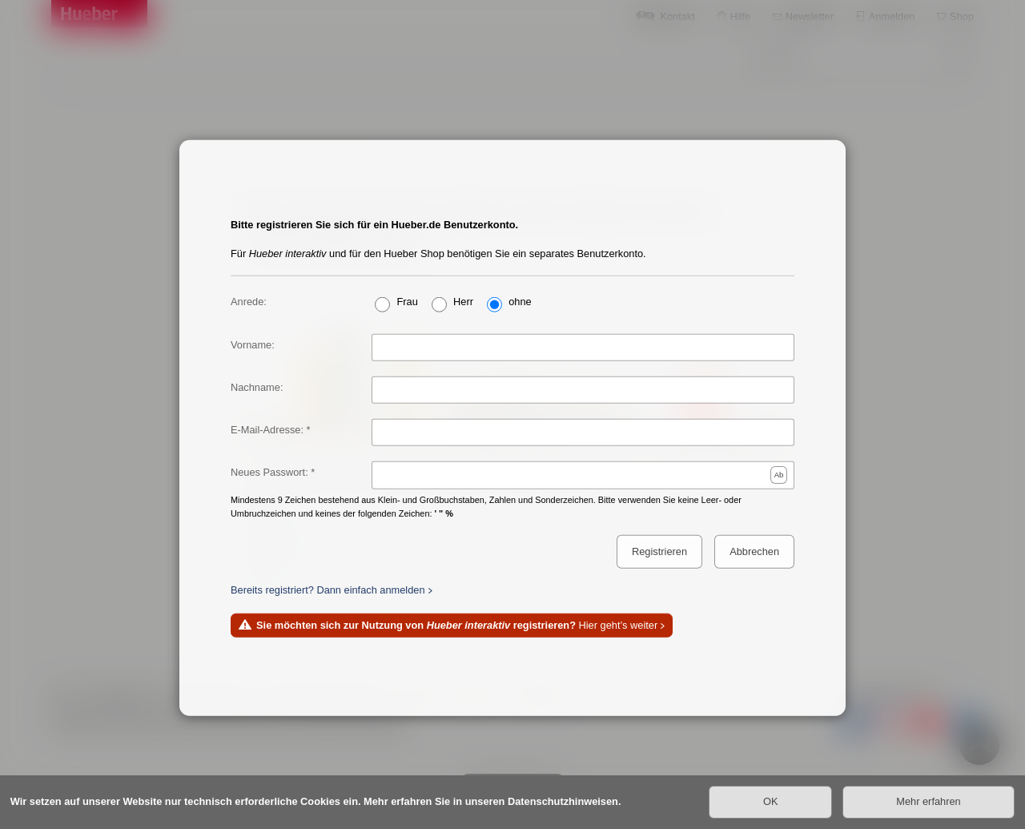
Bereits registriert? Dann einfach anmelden (328, 589)
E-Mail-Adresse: (267, 430)
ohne (519, 301)
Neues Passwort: (269, 472)
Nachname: (257, 386)
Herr (463, 301)
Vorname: (253, 344)
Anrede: (249, 301)
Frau (406, 301)
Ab (779, 473)
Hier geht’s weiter (456, 625)
